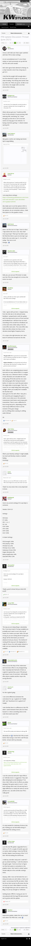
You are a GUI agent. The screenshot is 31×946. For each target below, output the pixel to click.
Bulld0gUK (11, 497)
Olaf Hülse (11, 429)
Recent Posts (13, 27)
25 (24, 43)
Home (4, 24)
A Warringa (11, 841)
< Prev (2, 43)
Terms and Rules (27, 941)
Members (20, 24)
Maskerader (11, 251)
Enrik (9, 472)
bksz (9, 47)
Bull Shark (11, 224)
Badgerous (11, 95)
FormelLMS (11, 801)
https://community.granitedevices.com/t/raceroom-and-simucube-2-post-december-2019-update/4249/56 (15, 199)
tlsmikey (10, 288)
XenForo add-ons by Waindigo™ (8, 942)
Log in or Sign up (25, 1)
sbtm (9, 722)
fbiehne (10, 910)
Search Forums (4, 27)
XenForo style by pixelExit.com (8, 944)
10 (19, 43)
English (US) (3, 938)
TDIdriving (11, 751)
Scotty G (10, 687)
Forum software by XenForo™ (7, 941)
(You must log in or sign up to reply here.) (20, 927)
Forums (11, 24)
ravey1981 (11, 603)
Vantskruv (11, 173)
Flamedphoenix (12, 660)
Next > (27, 43)
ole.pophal (11, 565)
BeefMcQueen (12, 346)
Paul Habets (11, 133)
